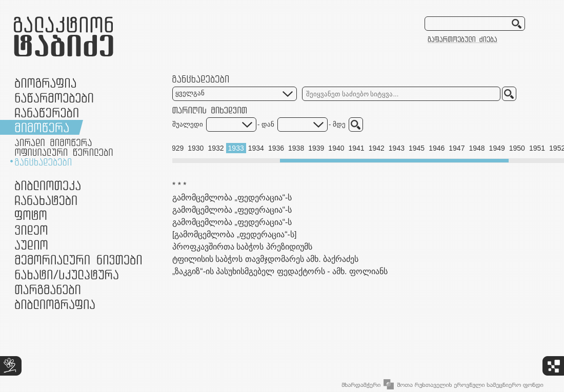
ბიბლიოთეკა (47, 185)
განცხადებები (43, 162)
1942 (377, 148)
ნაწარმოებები (54, 97)
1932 (216, 148)
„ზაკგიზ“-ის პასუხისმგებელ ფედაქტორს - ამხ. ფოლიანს (280, 271)
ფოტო (31, 215)
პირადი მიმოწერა (53, 142)
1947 (457, 148)
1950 (517, 148)
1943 (397, 148)
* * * (179, 185)
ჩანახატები (46, 200)
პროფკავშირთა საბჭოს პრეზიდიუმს (242, 246)
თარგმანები (47, 289)
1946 (437, 148)
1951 (537, 148)
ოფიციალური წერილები (64, 152)
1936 (276, 148)
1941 (357, 148)
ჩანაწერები (46, 112)
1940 (336, 148)
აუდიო (31, 244)
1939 (316, 148)
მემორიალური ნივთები (78, 259)
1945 (417, 148)
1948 (477, 148)
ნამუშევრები (66, 274)
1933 (236, 148)
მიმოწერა (42, 127)
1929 (176, 148)
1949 (497, 148)
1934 (256, 148)
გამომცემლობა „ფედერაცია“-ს (232, 197)
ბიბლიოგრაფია (55, 304)
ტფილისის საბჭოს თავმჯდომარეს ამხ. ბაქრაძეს (265, 259)
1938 (296, 148)
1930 (196, 148)
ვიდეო (31, 229)
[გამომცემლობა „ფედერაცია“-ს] (234, 234)
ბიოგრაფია (45, 82)
